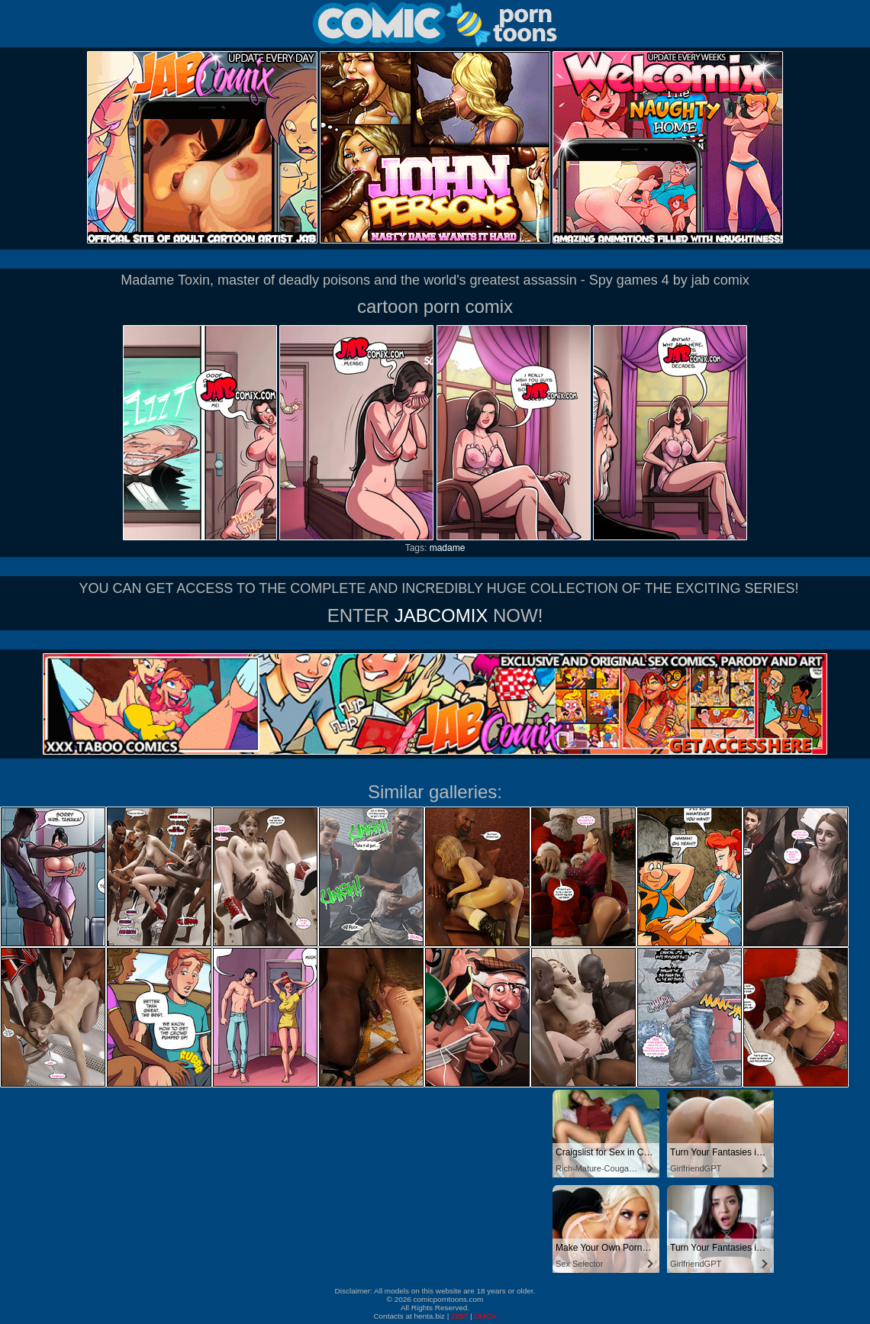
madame (448, 548)
